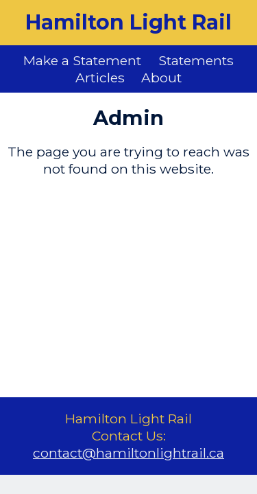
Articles (100, 77)
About (161, 77)
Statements (196, 60)
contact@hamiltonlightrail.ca (128, 453)
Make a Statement (82, 60)
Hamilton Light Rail (128, 22)
